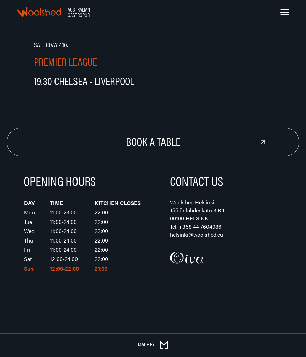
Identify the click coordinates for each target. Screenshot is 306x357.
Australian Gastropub (79, 12)
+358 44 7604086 (200, 226)
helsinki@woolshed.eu (196, 234)
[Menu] (284, 12)
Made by (153, 344)
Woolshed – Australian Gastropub (39, 12)
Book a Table (153, 141)
